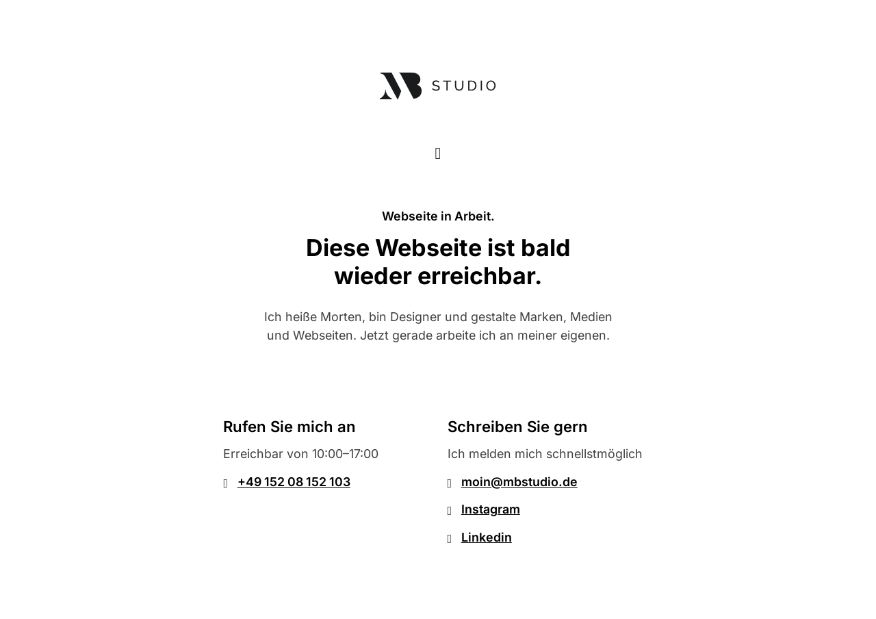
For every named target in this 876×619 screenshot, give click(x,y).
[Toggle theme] (438, 153)
